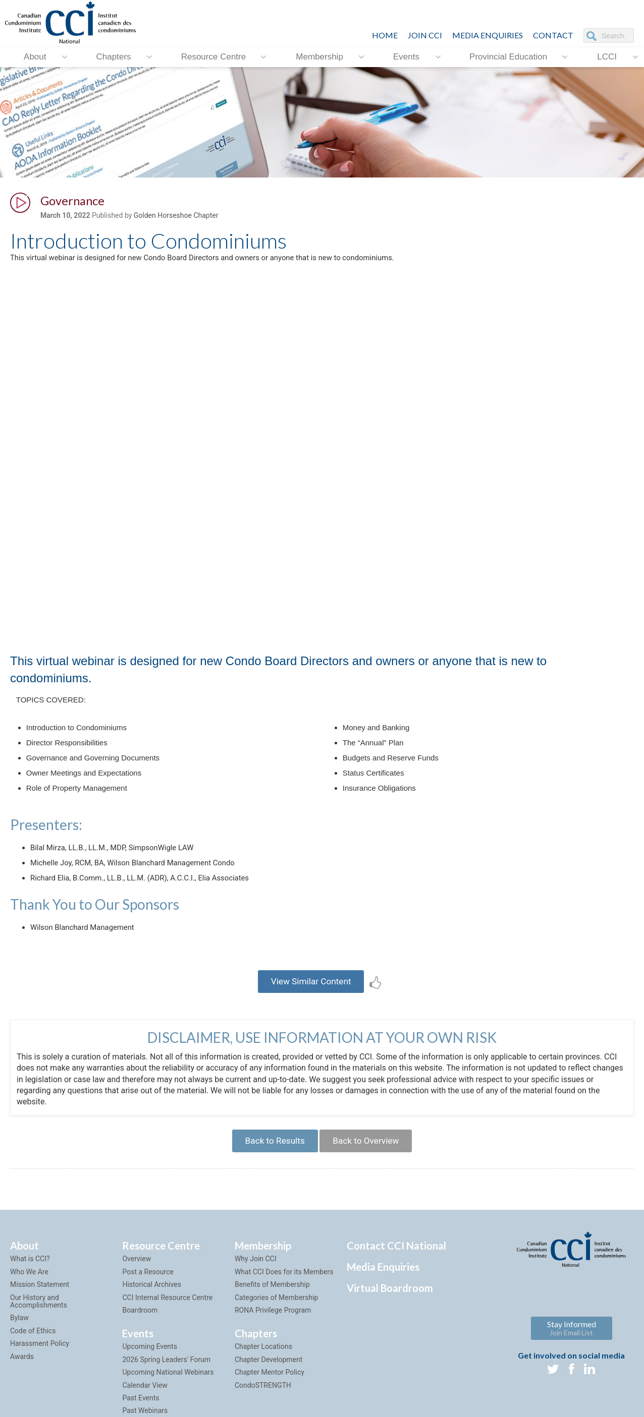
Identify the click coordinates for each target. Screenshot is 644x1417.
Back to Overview (369, 1163)
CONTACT (553, 35)
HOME (385, 35)
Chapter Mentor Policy (269, 1397)
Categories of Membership (276, 1322)
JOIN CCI (425, 35)
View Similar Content (311, 1000)
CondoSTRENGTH (263, 1410)
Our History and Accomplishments (38, 1326)
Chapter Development (268, 1384)
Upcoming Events (149, 1372)
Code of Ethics (33, 1355)
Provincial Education (508, 57)
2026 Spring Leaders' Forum (166, 1384)
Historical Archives (151, 1310)
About (35, 57)
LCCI (607, 57)
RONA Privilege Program (273, 1335)
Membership (319, 57)
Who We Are (29, 1296)
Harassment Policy (39, 1369)
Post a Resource (147, 1296)
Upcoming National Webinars (167, 1397)
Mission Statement (39, 1310)
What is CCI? (30, 1284)
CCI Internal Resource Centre (167, 1322)
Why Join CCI (256, 1284)
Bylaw (19, 1343)
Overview (136, 1284)
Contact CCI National (396, 1271)
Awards (22, 1381)
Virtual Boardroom (390, 1313)
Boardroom (139, 1335)
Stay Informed (571, 1353)
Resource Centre (213, 57)
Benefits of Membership (272, 1310)
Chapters (113, 57)
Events (406, 57)
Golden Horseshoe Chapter (176, 217)
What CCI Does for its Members (284, 1296)
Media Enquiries (487, 35)
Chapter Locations (263, 1372)
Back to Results (271, 1163)
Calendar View (144, 1410)
